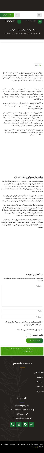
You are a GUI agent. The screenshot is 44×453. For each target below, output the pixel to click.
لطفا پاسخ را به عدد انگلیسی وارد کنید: (30, 329)
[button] (7, 15)
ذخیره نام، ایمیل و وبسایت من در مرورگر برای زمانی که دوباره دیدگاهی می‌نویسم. (23, 323)
